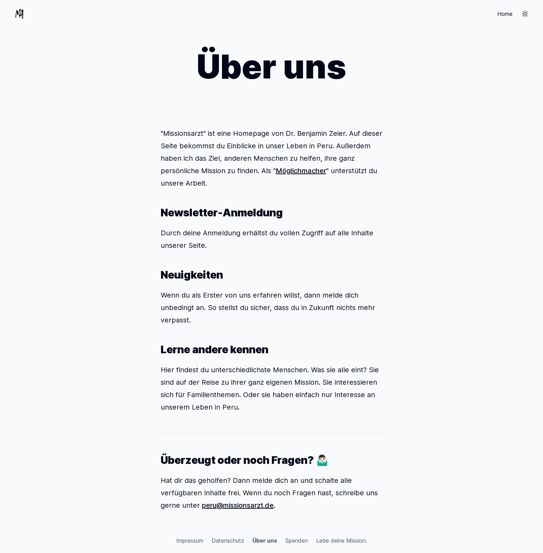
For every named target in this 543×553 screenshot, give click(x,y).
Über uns (264, 540)
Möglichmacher (301, 171)
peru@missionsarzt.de (238, 505)
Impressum (189, 540)
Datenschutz (228, 540)
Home (505, 13)
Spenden (296, 540)
